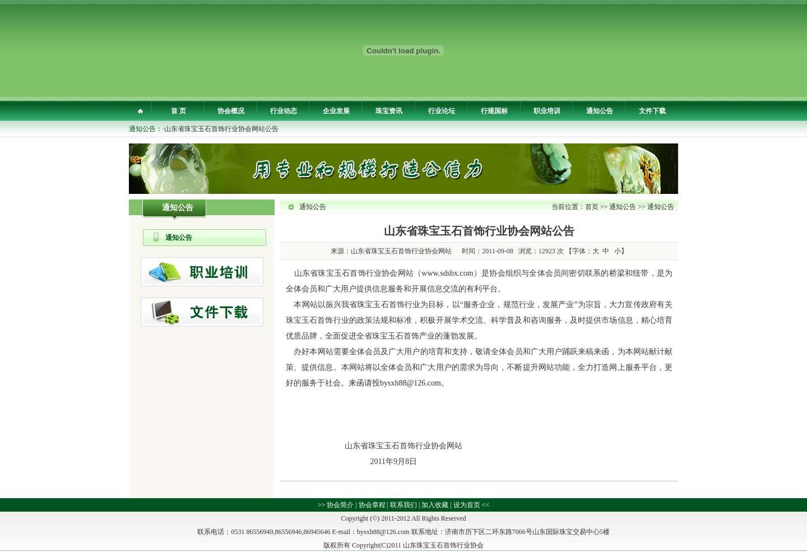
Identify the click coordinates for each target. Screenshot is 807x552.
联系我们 (403, 505)
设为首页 (466, 505)
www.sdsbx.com (447, 273)
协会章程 (372, 505)
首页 (592, 207)
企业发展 (336, 111)
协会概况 (230, 111)
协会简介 (340, 505)
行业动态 (283, 111)
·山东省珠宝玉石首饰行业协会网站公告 (221, 129)
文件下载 (652, 111)
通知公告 (599, 111)
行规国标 (494, 111)
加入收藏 (434, 505)
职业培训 (547, 111)
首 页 (178, 111)
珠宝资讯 (388, 111)
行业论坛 (441, 111)
